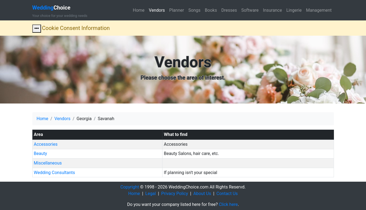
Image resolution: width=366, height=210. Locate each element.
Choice (51, 7)
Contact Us (227, 193)
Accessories (45, 144)
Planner (176, 10)
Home (139, 10)
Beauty (40, 153)
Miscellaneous (48, 163)
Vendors (157, 10)
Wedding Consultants (54, 172)
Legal (150, 193)
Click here (228, 204)
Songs (194, 10)
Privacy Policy (174, 193)
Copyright (129, 187)
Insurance (272, 10)
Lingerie (294, 10)
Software (250, 10)
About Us (202, 193)
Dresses (229, 10)
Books (211, 10)
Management (318, 10)
